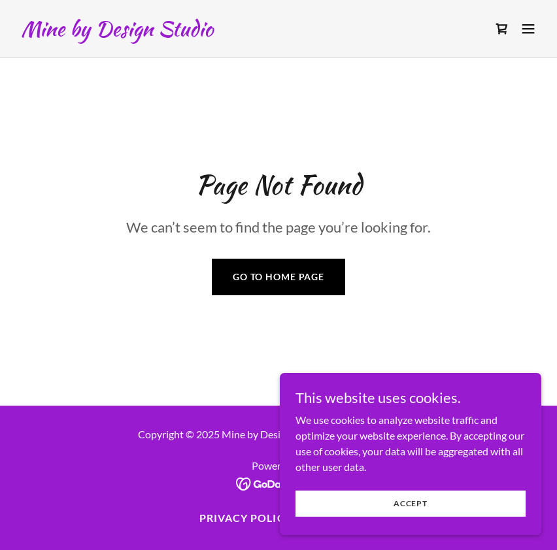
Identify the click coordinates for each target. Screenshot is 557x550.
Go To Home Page (278, 276)
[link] (117, 31)
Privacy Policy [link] (245, 517)
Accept (411, 503)
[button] (528, 29)
